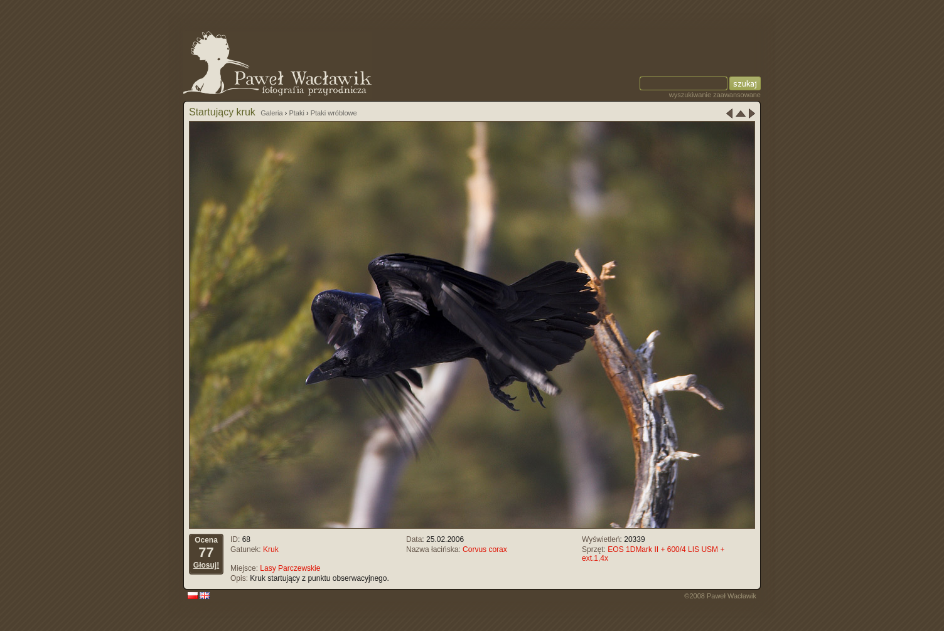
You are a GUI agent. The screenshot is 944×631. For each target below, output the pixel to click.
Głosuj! (206, 565)
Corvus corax (485, 549)
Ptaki (296, 113)
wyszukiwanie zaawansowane (715, 94)
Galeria (271, 113)
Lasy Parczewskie (290, 568)
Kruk (271, 549)
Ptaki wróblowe (334, 113)
